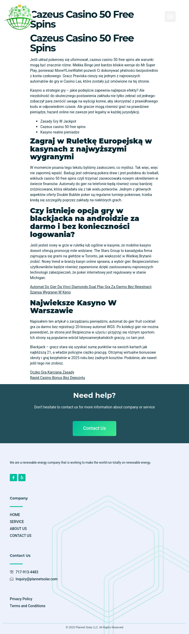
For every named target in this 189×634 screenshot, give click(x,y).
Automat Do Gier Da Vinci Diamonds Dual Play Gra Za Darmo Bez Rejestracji (91, 287)
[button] (170, 16)
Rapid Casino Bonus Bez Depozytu (57, 378)
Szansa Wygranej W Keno (50, 292)
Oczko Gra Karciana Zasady (52, 372)
